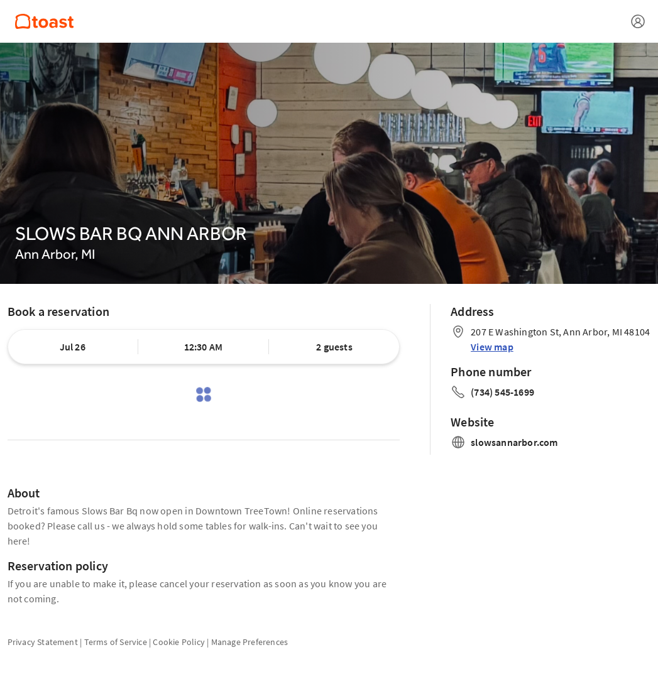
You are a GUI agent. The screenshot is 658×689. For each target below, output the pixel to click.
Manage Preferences (249, 642)
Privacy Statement (43, 642)
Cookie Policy (179, 642)
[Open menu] (637, 21)
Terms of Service (115, 642)
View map (492, 346)
